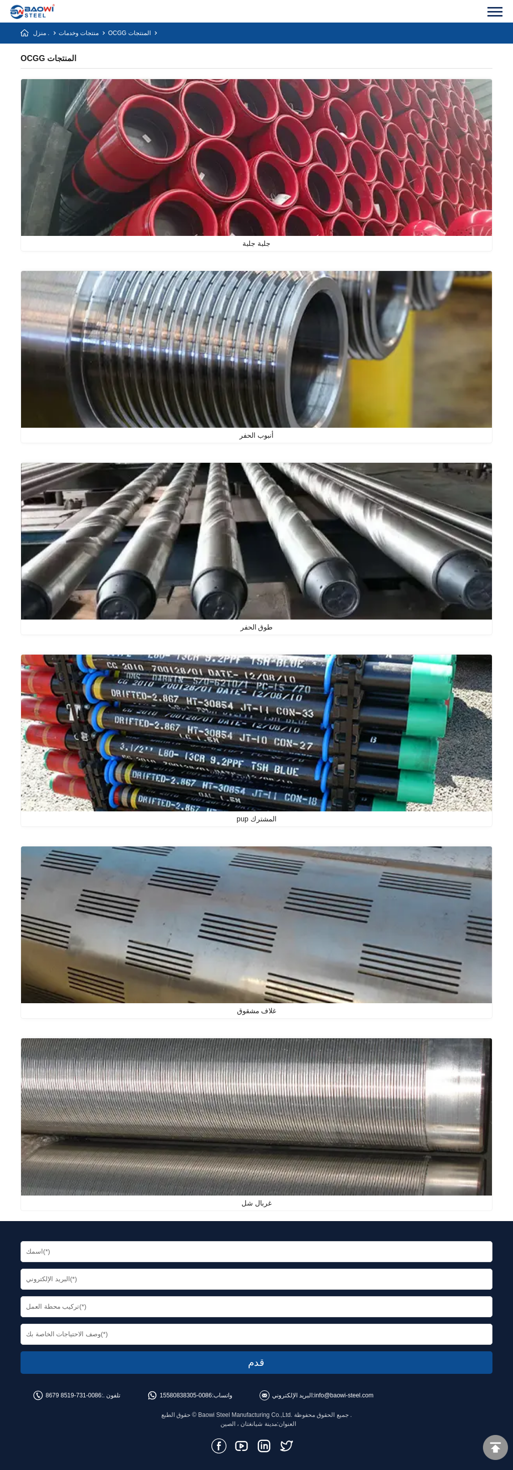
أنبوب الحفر (256, 435)
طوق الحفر (256, 627)
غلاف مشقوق (257, 1011)
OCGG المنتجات (129, 33)
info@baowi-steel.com (343, 1395)
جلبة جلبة (256, 243)
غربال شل (256, 1203)
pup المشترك (256, 819)
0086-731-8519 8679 (73, 1395)
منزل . (41, 33)
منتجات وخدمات (79, 33)
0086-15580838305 (186, 1395)
